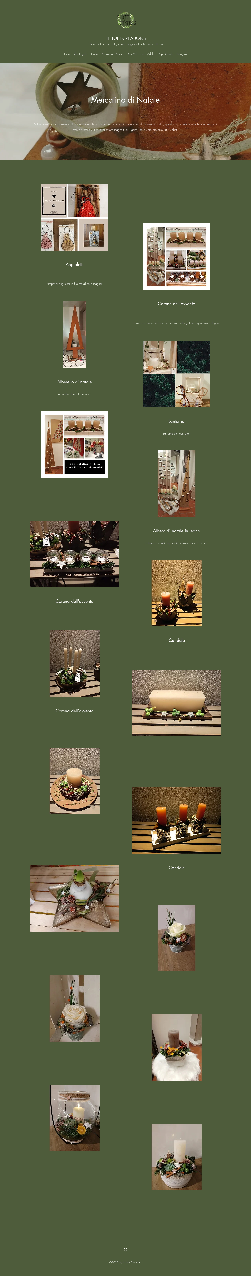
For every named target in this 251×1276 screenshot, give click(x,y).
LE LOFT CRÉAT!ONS (126, 38)
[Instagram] (125, 1250)
